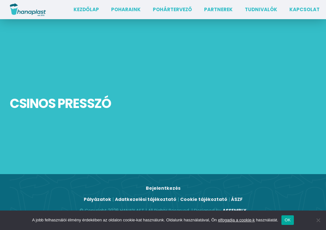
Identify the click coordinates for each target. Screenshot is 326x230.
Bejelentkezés (163, 188)
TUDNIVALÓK (261, 9)
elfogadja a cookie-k (236, 220)
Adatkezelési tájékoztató (145, 199)
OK (288, 220)
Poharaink (126, 9)
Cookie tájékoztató (203, 199)
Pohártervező (172, 9)
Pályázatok (97, 199)
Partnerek (218, 9)
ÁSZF (237, 199)
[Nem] (318, 220)
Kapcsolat (304, 9)
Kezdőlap (86, 9)
